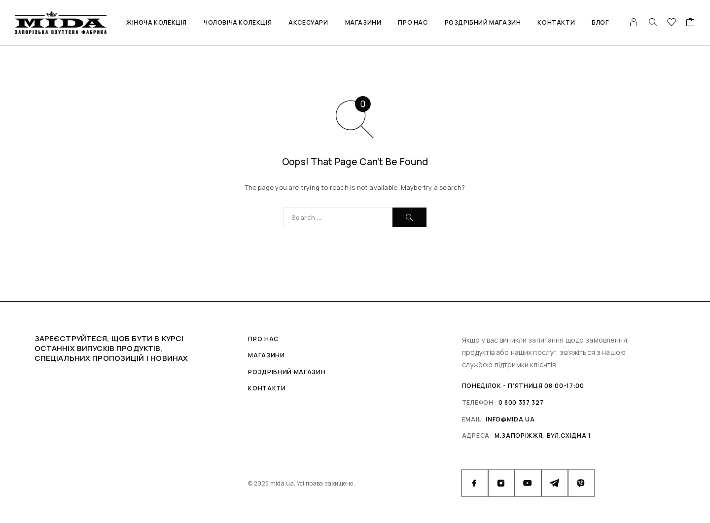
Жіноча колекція (156, 22)
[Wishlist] (671, 23)
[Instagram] (501, 483)
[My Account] (633, 22)
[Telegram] (554, 483)
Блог (600, 22)
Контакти (556, 22)
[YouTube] (528, 483)
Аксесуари (308, 22)
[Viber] (581, 483)
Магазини (363, 22)
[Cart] (690, 23)
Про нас (412, 22)
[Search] (652, 22)
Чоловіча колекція (238, 22)
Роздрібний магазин (483, 22)
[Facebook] (475, 483)
